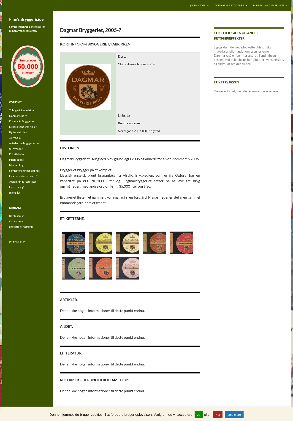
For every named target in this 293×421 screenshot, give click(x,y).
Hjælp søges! (16, 159)
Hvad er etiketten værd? (23, 176)
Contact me (16, 221)
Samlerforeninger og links (24, 170)
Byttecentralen (18, 132)
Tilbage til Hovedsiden (22, 110)
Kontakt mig (16, 216)
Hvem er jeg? (16, 187)
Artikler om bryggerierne (24, 143)
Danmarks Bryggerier (229, 5)
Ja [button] (199, 414)
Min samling (16, 165)
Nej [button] (217, 414)
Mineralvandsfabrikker (269, 5)
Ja (128, 115)
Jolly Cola (15, 137)
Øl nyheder (198, 5)
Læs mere (234, 414)
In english (15, 192)
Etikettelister (16, 154)
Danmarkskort (18, 115)
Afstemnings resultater (22, 181)
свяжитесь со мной (21, 227)
